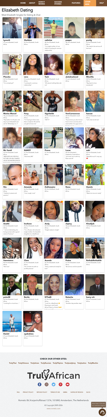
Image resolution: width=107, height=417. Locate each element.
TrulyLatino (81, 363)
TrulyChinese (23, 363)
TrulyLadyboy (70, 363)
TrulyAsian (35, 363)
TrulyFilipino (58, 363)
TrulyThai (13, 363)
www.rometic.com (53, 409)
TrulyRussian (46, 363)
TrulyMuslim (93, 363)
